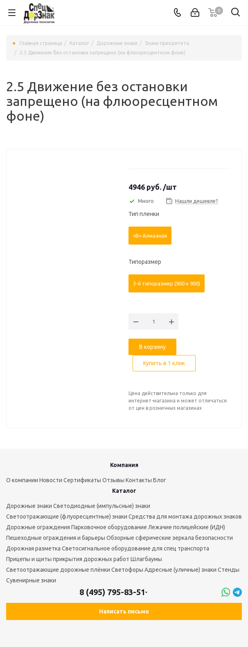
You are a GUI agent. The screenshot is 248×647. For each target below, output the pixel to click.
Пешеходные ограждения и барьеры (55, 538)
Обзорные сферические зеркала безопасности (169, 538)
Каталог (124, 490)
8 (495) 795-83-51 (112, 592)
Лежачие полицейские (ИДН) (186, 527)
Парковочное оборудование (109, 527)
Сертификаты (82, 480)
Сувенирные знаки (31, 580)
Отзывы (113, 480)
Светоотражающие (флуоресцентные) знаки (66, 516)
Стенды (228, 569)
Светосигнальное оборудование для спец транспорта (135, 548)
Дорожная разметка (33, 548)
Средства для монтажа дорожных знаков (185, 516)
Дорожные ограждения (38, 527)
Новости (50, 480)
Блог (159, 480)
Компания (124, 465)
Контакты (139, 480)
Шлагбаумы (146, 559)
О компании (22, 480)
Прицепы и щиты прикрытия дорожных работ (67, 559)
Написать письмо (124, 611)
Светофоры (127, 569)
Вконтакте (20, 630)
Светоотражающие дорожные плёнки (58, 569)
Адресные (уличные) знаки (180, 569)
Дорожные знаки (29, 506)
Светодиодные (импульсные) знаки (101, 506)
